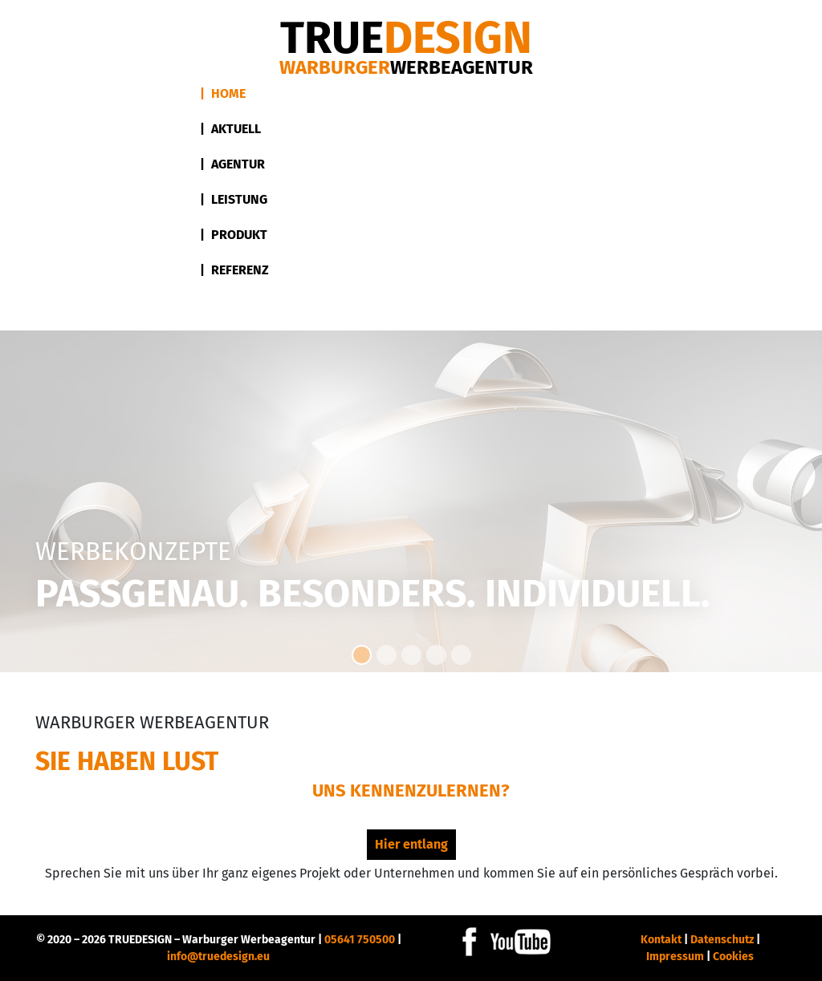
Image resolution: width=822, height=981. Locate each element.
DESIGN (406, 38)
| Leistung (233, 199)
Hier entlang (411, 844)
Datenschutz (722, 940)
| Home (223, 93)
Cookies (733, 956)
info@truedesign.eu (218, 956)
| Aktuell (230, 128)
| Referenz (234, 270)
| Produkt (233, 234)
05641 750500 (359, 940)
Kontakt (661, 940)
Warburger (406, 67)
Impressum (675, 956)
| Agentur (232, 164)
